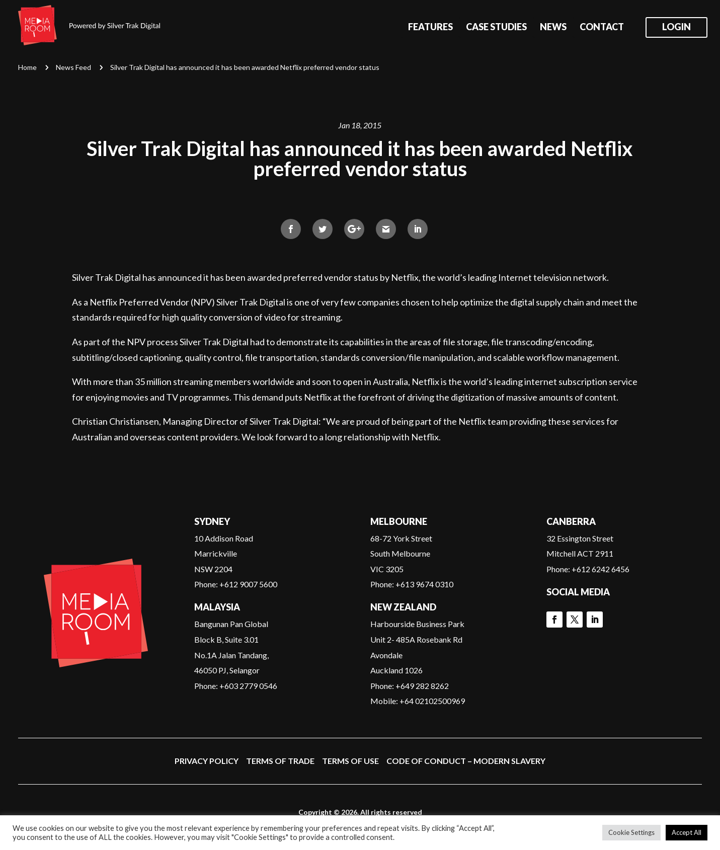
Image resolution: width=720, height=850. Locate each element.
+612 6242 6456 (600, 569)
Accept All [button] (686, 832)
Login (676, 27)
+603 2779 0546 (248, 685)
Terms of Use (350, 760)
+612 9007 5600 (248, 584)
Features (430, 27)
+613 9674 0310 (424, 584)
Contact (602, 27)
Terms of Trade (280, 760)
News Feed (73, 67)
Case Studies (496, 27)
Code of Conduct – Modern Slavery (465, 760)
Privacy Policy (206, 760)
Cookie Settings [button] (631, 832)
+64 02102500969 (432, 701)
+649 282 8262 (422, 685)
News (553, 27)
